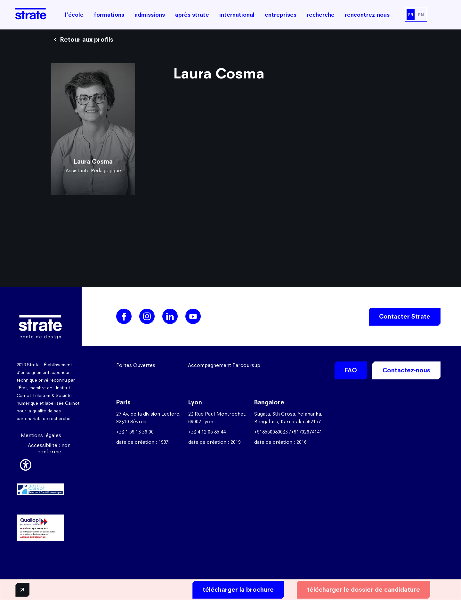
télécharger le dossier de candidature (358, 589)
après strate (192, 15)
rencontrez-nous (367, 15)
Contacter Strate (404, 316)
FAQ (351, 370)
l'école (74, 15)
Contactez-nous (406, 370)
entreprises (280, 15)
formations (109, 15)
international (237, 15)
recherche (321, 15)
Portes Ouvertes (135, 365)
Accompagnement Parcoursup (224, 365)
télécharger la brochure (232, 589)
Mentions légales (41, 435)
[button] (25, 463)
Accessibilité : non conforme (49, 448)
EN (421, 14)
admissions (149, 15)
